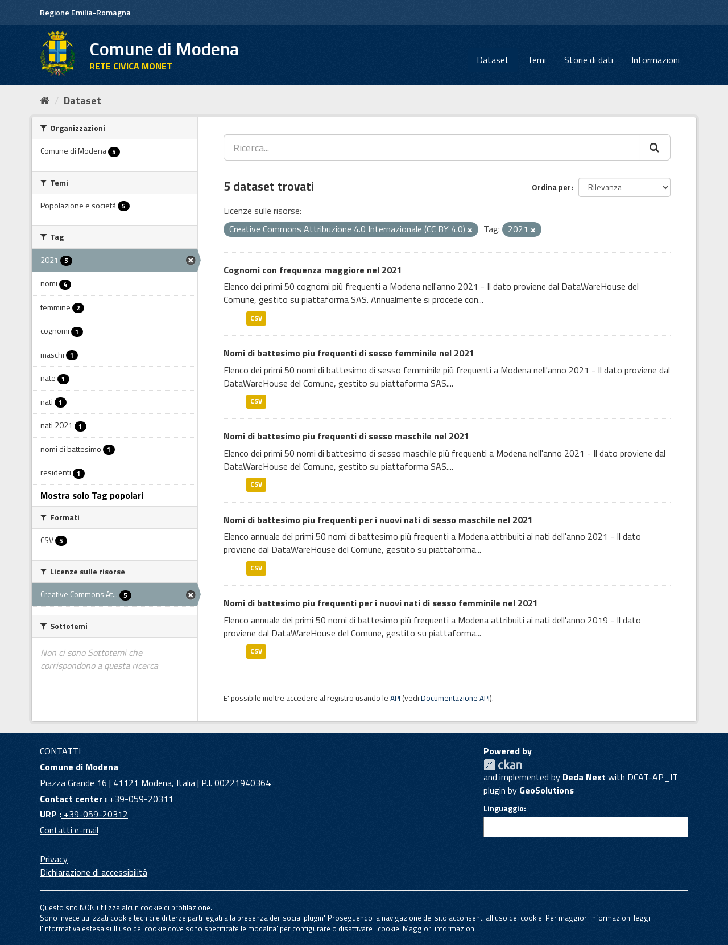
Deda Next (584, 777)
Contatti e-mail (69, 830)
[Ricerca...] (432, 147)
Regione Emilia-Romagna (85, 12)
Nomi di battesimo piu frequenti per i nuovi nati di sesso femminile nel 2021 (381, 603)
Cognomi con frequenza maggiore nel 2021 (313, 270)
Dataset (493, 60)
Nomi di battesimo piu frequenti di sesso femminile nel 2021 (349, 353)
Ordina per (551, 187)
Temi (536, 60)
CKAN (502, 765)
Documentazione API (455, 698)
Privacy (54, 859)
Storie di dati (588, 60)
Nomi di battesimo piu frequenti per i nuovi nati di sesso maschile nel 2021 (378, 520)
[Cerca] (655, 147)
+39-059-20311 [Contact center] (140, 799)
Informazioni (655, 60)
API (395, 698)
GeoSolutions (546, 790)
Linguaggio (503, 808)
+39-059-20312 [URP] (94, 814)
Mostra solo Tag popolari (91, 495)
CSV (256, 318)
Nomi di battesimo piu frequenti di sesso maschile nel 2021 (346, 436)
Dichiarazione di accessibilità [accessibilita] (93, 872)
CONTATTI (60, 751)
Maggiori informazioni (439, 928)
